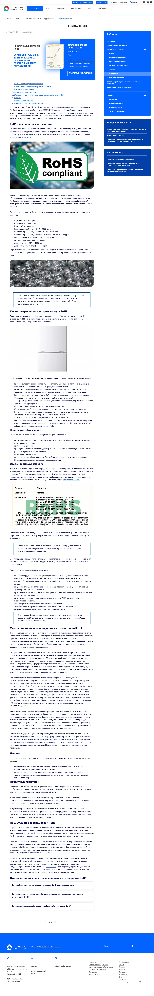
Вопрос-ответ (76, 8)
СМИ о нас (113, 99)
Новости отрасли (115, 107)
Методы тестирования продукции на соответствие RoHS (38, 95)
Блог (90, 8)
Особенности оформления (25, 92)
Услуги (121, 965)
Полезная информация (98, 965)
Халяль (112, 69)
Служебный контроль (98, 970)
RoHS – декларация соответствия (28, 84)
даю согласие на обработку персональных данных (81, 65)
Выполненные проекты (116, 78)
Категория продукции (117, 57)
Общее (111, 53)
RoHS (32, 137)
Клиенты (60, 8)
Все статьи (111, 41)
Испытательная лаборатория (101, 967)
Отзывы (122, 967)
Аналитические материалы (117, 45)
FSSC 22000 (51, 867)
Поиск (133, 2)
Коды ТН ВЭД (101, 2)
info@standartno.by (120, 2)
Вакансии (93, 972)
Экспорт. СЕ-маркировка (118, 65)
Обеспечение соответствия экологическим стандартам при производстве (123, 164)
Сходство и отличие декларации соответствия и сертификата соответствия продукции (125, 140)
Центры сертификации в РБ (130, 982)
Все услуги (35, 8)
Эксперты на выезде (117, 111)
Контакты (102, 8)
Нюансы (17, 98)
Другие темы (114, 74)
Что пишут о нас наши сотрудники (119, 88)
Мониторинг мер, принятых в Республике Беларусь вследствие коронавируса (126, 130)
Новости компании (116, 103)
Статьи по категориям (115, 49)
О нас (48, 8)
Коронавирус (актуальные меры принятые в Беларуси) (123, 83)
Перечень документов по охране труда (121, 159)
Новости (110, 95)
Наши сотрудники (96, 975)
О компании (124, 962)
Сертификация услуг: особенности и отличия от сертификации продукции (125, 170)
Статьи (122, 977)
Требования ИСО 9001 (115, 135)
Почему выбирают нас (24, 101)
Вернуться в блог (52, 922)
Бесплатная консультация (82, 2)
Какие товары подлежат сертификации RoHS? (33, 87)
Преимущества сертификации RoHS (29, 103)
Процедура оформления (24, 89)
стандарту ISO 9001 (71, 480)
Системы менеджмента (117, 61)
